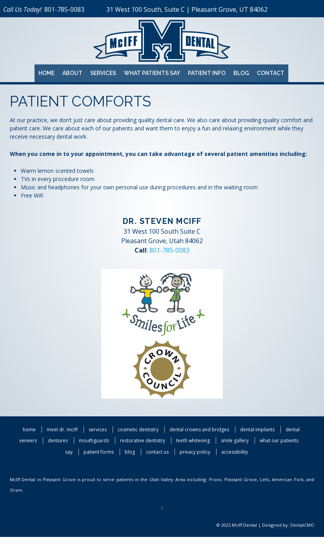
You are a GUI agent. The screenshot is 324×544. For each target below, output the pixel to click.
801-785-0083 (64, 9)
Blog (241, 73)
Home (46, 73)
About (72, 73)
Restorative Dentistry (142, 440)
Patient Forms (99, 452)
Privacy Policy (195, 452)
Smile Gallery (235, 440)
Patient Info (207, 73)
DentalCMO (302, 525)
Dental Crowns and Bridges (199, 429)
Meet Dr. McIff (62, 429)
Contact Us (157, 452)
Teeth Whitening (193, 440)
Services (103, 73)
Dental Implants (257, 429)
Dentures (58, 440)
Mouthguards (94, 440)
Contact (270, 73)
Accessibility (234, 452)
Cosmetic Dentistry (138, 429)
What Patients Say (152, 73)
